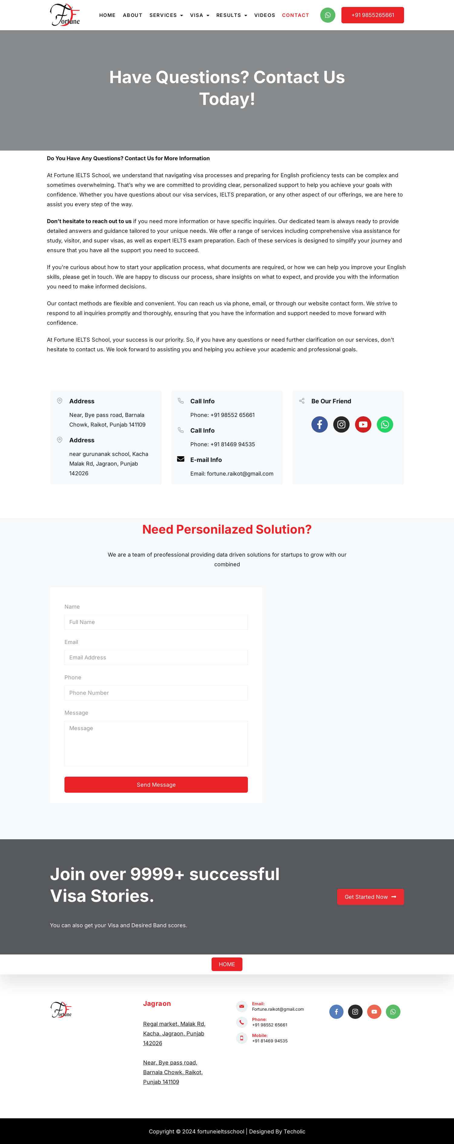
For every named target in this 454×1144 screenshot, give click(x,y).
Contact (296, 15)
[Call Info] (180, 400)
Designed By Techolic (277, 1131)
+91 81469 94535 (270, 1040)
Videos (264, 15)
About (133, 15)
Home (107, 15)
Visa (199, 15)
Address (81, 401)
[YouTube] (374, 1012)
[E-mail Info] (180, 459)
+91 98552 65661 (269, 1024)
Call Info (202, 401)
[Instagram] (355, 1012)
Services (166, 15)
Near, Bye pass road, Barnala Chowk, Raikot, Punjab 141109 (173, 1072)
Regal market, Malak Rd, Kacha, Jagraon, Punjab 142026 (174, 1033)
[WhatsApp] (327, 15)
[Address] (59, 400)
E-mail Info (206, 459)
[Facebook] (336, 1012)
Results (231, 15)
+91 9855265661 (372, 15)
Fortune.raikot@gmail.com (278, 1009)
